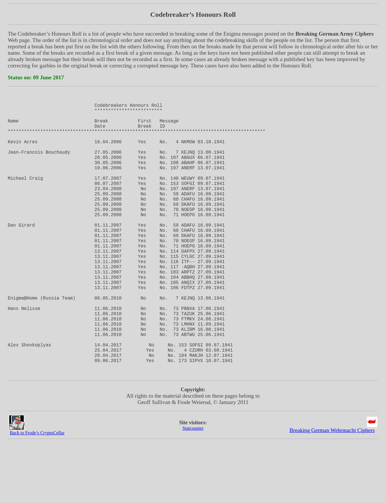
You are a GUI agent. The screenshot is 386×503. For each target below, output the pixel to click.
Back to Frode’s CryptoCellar (37, 494)
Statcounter (193, 489)
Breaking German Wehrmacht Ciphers (332, 492)
